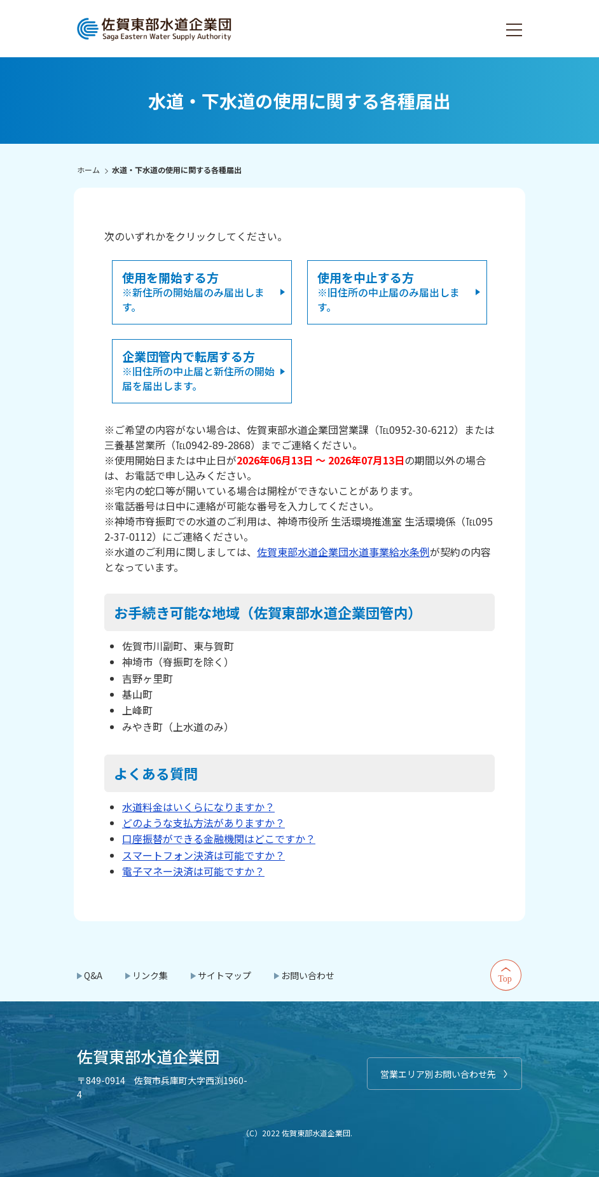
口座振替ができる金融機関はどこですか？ (218, 837)
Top (506, 974)
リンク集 (150, 974)
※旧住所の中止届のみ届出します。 (388, 291)
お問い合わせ (307, 974)
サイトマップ (224, 974)
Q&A (93, 974)
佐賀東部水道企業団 (155, 29)
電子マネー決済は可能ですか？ (193, 869)
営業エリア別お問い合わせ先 (438, 1072)
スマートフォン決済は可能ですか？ (203, 853)
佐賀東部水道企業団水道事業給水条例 (343, 550)
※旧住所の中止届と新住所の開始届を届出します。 (198, 370)
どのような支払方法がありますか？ (203, 821)
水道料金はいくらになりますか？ (198, 805)
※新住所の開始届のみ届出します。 (193, 291)
